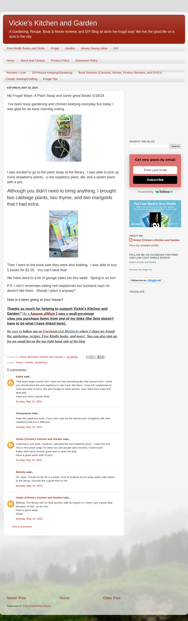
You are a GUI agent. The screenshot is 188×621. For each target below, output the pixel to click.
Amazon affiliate (42, 314)
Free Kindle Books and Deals (26, 48)
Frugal (55, 48)
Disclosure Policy (86, 60)
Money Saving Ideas (94, 48)
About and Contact (33, 60)
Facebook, (50, 331)
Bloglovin (72, 331)
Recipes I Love (16, 72)
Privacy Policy (60, 60)
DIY (116, 48)
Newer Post (16, 598)
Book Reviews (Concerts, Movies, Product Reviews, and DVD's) (120, 72)
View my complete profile (144, 245)
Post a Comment (22, 526)
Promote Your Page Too (140, 269)
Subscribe (155, 180)
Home (10, 60)
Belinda (20, 472)
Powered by (155, 191)
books (19, 362)
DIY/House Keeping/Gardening (52, 72)
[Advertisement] (63, 565)
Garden (70, 48)
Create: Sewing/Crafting (21, 79)
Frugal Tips (50, 79)
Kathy (19, 376)
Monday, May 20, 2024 (29, 485)
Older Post (111, 598)
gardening (41, 362)
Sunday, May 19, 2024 (29, 401)
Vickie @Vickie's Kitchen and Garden (39, 439)
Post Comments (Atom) (37, 606)
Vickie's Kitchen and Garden (53, 23)
